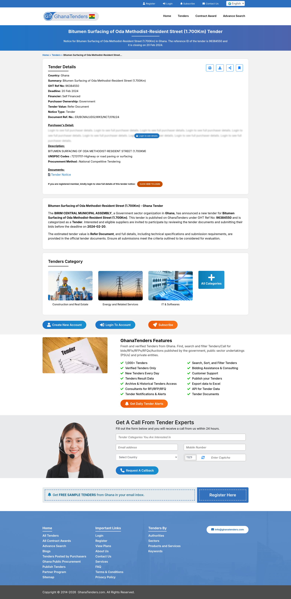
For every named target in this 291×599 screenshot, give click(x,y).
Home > (46, 55)
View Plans (103, 546)
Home (167, 16)
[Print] (210, 67)
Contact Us (210, 3)
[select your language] (235, 3)
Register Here (222, 495)
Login (168, 3)
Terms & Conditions (109, 572)
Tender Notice (61, 174)
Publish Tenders (54, 567)
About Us (102, 551)
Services (101, 561)
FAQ (98, 567)
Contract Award (205, 16)
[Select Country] (147, 457)
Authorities (156, 535)
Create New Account (64, 325)
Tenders (183, 16)
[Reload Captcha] (203, 457)
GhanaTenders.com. (92, 592)
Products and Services (164, 546)
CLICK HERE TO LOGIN (150, 184)
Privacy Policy (105, 577)
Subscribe (187, 3)
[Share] (230, 67)
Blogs (46, 551)
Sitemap (48, 577)
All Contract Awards (56, 541)
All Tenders (50, 535)
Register (149, 3)
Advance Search (234, 16)
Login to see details (147, 135)
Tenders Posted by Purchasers (64, 556)
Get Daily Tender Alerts (144, 404)
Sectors (153, 541)
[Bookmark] (239, 67)
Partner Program (54, 572)
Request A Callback (137, 470)
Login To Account (115, 325)
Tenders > (57, 55)
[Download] (220, 67)
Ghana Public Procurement (61, 561)
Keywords (155, 551)
